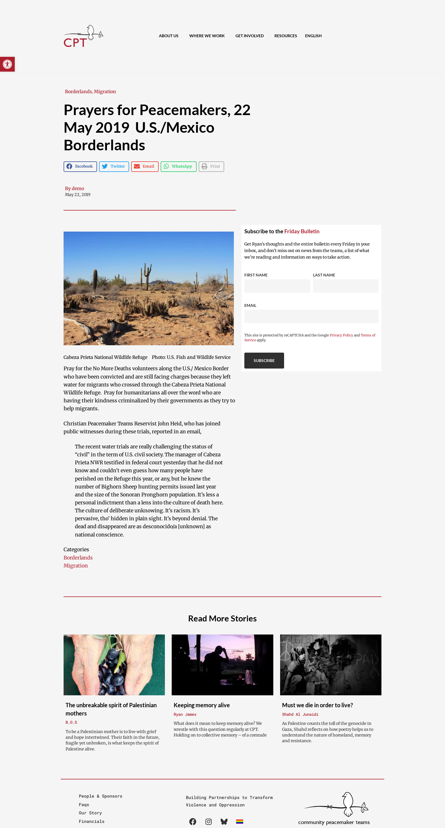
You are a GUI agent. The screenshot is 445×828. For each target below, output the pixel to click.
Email (250, 305)
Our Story (90, 812)
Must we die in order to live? (317, 705)
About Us (170, 36)
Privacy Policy (341, 335)
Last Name (324, 274)
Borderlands (78, 91)
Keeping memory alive (202, 705)
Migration (105, 91)
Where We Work (208, 36)
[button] (7, 64)
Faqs (84, 804)
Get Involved (251, 36)
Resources (285, 35)
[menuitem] (313, 35)
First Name (256, 274)
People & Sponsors (100, 796)
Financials (91, 821)
